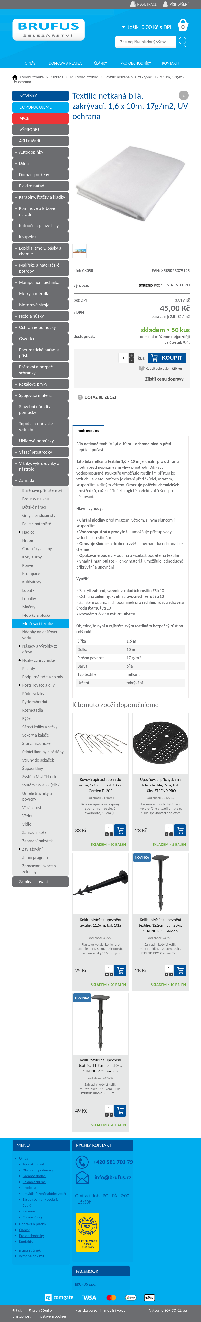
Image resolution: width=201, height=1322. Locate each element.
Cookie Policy (33, 1217)
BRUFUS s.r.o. (85, 1284)
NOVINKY (28, 96)
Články (100, 63)
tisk (19, 1310)
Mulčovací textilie (84, 77)
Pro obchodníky (135, 63)
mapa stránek (30, 1250)
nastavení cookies (53, 1316)
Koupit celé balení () (165, 368)
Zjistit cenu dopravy (164, 379)
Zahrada (57, 77)
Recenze (29, 1211)
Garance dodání (34, 1176)
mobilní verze (114, 1310)
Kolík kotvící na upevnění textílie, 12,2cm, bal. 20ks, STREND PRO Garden (160, 925)
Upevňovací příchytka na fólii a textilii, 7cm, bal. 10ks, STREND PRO (160, 785)
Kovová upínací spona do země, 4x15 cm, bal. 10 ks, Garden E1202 (100, 785)
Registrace (147, 4)
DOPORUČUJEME (35, 107)
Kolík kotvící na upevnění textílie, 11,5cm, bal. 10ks (100, 922)
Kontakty (171, 63)
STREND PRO (163, 285)
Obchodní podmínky (38, 1170)
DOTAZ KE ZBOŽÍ (100, 397)
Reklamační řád (34, 1182)
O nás (30, 63)
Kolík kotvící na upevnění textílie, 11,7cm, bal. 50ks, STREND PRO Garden (100, 1065)
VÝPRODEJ (29, 129)
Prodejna (29, 1187)
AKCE (24, 118)
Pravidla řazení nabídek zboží (44, 1193)
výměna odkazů (31, 1256)
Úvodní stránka (32, 77)
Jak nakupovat (33, 1164)
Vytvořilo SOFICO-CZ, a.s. (169, 1310)
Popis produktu (88, 431)
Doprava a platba (65, 63)
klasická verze (86, 1310)
